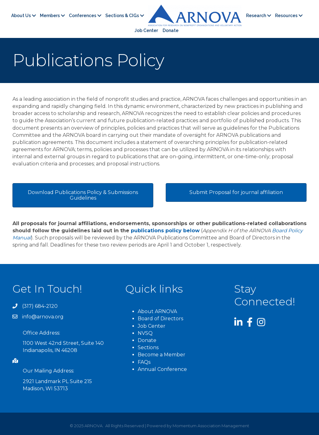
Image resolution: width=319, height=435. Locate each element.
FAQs (144, 362)
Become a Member (161, 355)
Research (256, 15)
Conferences (82, 15)
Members (50, 15)
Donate (171, 30)
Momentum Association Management (211, 425)
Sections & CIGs (122, 15)
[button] (82, 195)
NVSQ (145, 333)
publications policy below (165, 231)
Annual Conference (162, 369)
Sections (148, 347)
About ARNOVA (157, 311)
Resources (286, 15)
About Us (21, 15)
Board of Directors (160, 319)
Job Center (146, 30)
